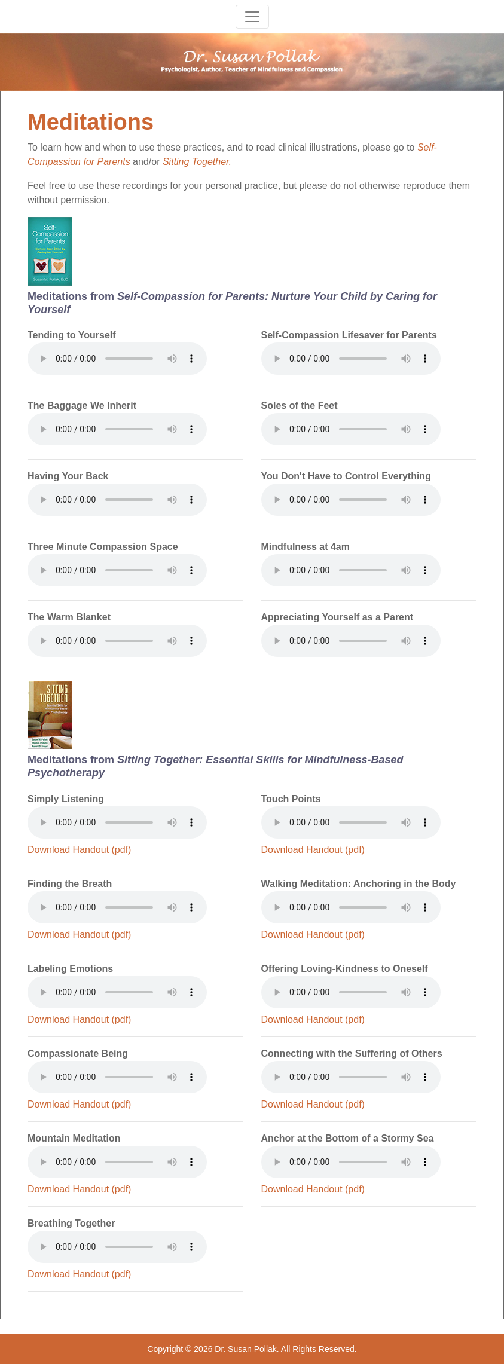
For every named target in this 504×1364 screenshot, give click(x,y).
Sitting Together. (197, 162)
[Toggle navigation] (252, 17)
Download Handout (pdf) (79, 850)
